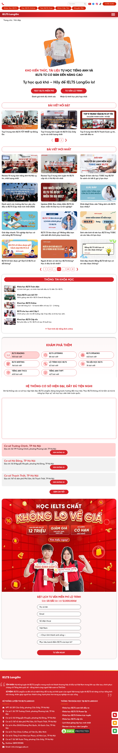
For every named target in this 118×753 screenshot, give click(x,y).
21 (72, 269)
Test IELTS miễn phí (44, 91)
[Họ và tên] (59, 607)
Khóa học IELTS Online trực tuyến (76, 715)
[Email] (59, 614)
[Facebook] (93, 3)
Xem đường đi (59, 452)
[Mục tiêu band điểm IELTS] (59, 642)
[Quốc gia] (59, 628)
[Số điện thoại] (59, 621)
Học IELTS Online (28, 8)
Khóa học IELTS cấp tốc (72, 719)
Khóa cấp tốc (63, 8)
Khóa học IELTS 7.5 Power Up (74, 712)
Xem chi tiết (59, 492)
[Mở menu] (113, 14)
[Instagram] (96, 3)
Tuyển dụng (109, 4)
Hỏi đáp (17, 20)
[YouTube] (89, 3)
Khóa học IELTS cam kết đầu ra (75, 708)
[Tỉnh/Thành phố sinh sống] (59, 635)
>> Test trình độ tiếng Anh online (59, 329)
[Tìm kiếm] (77, 4)
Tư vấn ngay (59, 653)
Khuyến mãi (79, 8)
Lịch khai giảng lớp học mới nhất (76, 723)
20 (68, 269)
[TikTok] (100, 3)
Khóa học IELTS (10, 8)
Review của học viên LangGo (75, 727)
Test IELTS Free (46, 8)
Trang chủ (8, 20)
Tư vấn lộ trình (73, 91)
